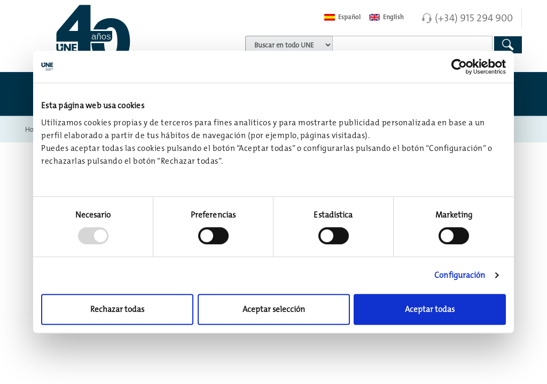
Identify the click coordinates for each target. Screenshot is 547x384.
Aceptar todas (430, 309)
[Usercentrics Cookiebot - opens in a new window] (459, 67)
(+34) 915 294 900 (474, 18)
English (386, 17)
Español (342, 17)
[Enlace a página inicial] (110, 34)
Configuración (459, 275)
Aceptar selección (274, 309)
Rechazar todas (117, 309)
